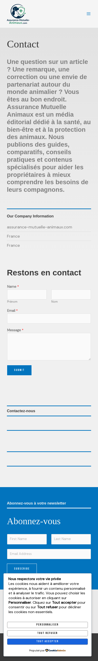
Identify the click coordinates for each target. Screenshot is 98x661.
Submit (19, 370)
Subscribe (22, 568)
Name (13, 287)
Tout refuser (47, 633)
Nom (54, 302)
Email (12, 311)
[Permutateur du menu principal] (88, 14)
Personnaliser (47, 624)
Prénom (12, 302)
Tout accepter (47, 641)
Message (15, 330)
